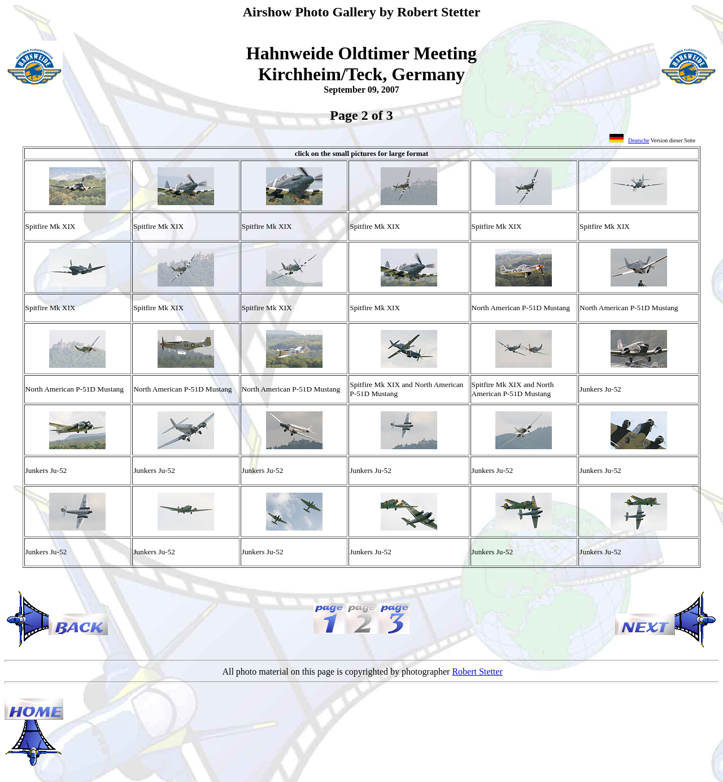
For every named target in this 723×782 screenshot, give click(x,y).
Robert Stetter (477, 671)
